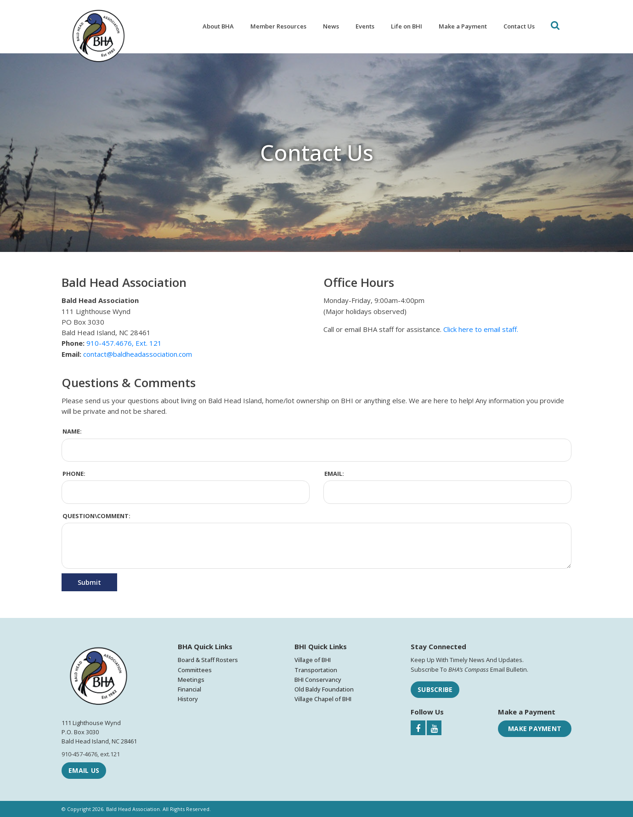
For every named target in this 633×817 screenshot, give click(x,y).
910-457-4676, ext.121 (91, 754)
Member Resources (278, 26)
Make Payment (534, 728)
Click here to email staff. (480, 329)
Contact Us (519, 26)
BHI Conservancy (317, 679)
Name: (72, 431)
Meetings (191, 679)
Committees (195, 670)
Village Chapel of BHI (322, 699)
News (331, 26)
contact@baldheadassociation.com (137, 354)
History (188, 699)
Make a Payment (463, 26)
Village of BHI (312, 660)
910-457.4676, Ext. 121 (124, 343)
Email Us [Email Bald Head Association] (83, 770)
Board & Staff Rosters (208, 660)
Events (365, 26)
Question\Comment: (96, 516)
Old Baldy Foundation (324, 689)
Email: (334, 473)
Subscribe (435, 689)
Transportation (315, 670)
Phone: (73, 473)
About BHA (218, 26)
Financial (189, 689)
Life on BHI (406, 26)
